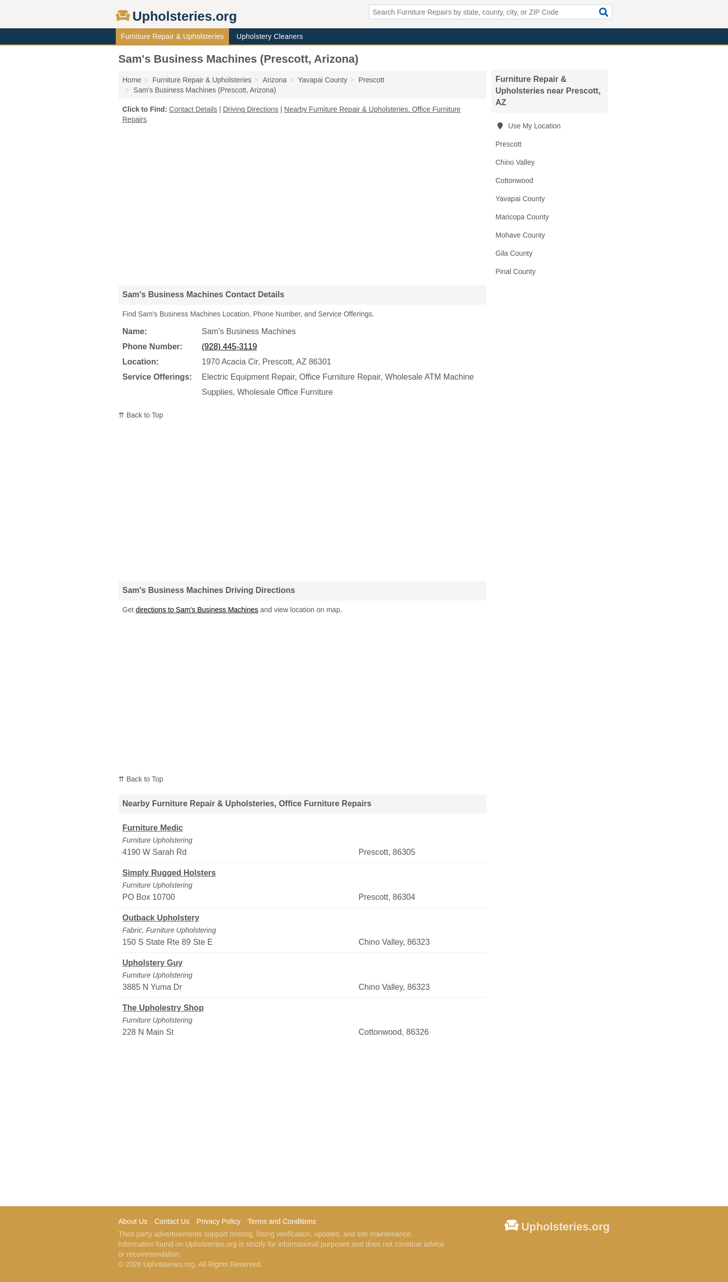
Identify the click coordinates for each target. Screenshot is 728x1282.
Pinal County (515, 271)
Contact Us (171, 1221)
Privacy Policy (219, 1221)
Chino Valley (515, 162)
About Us (133, 1221)
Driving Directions (251, 109)
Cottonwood (514, 180)
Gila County (513, 253)
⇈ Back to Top (140, 415)
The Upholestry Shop (163, 1007)
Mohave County (520, 235)
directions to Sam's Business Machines (196, 610)
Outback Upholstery (160, 917)
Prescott (508, 144)
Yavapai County (520, 199)
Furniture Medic (152, 827)
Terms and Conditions (282, 1221)
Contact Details (193, 109)
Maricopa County (522, 217)
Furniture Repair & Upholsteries (172, 36)
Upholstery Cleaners (270, 36)
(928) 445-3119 (229, 346)
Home (131, 80)
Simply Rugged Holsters (169, 872)
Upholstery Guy (152, 962)
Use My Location (528, 126)
